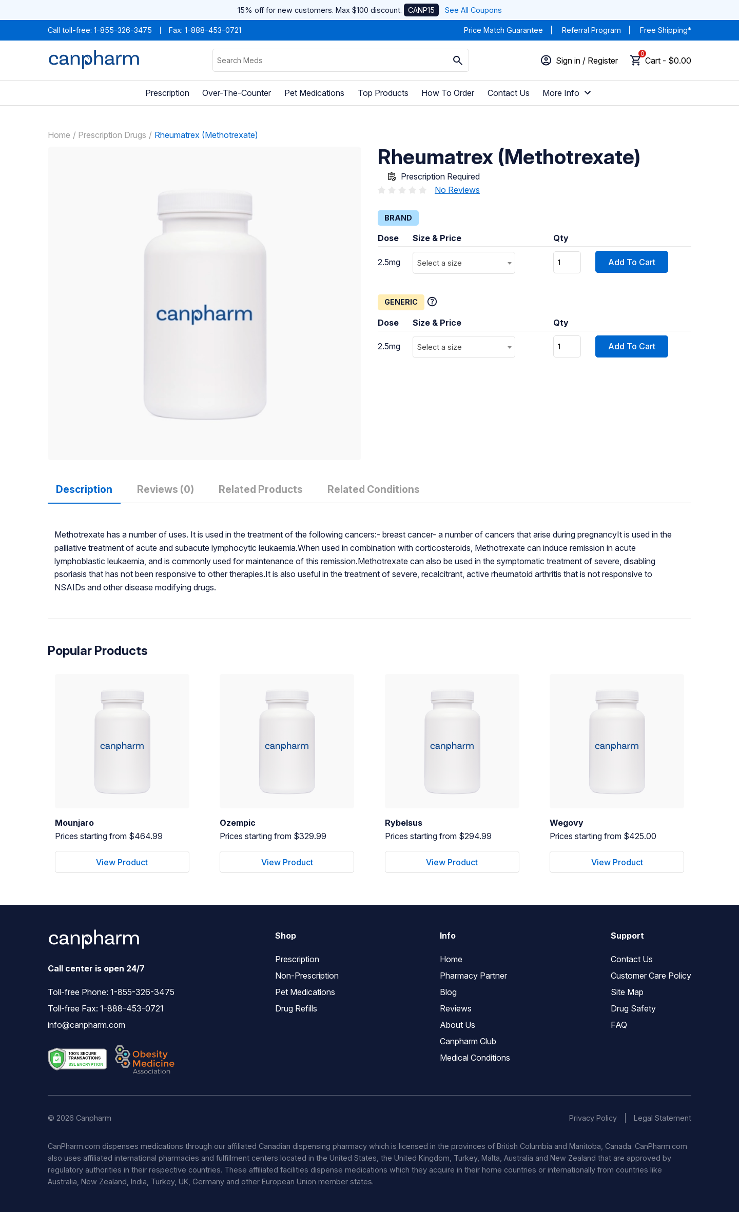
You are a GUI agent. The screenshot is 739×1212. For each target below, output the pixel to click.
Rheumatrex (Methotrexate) (206, 135)
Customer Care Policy (651, 975)
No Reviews (457, 190)
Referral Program (591, 30)
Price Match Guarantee (503, 30)
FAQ (619, 1025)
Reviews (456, 1008)
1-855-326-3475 (123, 30)
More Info (568, 93)
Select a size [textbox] (439, 263)
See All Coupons (473, 10)
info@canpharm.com (86, 1025)
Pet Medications (314, 93)
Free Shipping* (665, 30)
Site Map (627, 992)
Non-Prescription (307, 975)
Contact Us (509, 93)
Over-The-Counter (236, 93)
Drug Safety (633, 1008)
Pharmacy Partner (473, 975)
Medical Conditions (475, 1057)
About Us (457, 1025)
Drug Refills (296, 1008)
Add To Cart (631, 262)
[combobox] (464, 263)
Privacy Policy (593, 1118)
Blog (448, 992)
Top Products (383, 93)
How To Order (447, 93)
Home (59, 135)
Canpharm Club (468, 1041)
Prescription (167, 93)
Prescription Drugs (112, 135)
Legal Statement (662, 1118)
